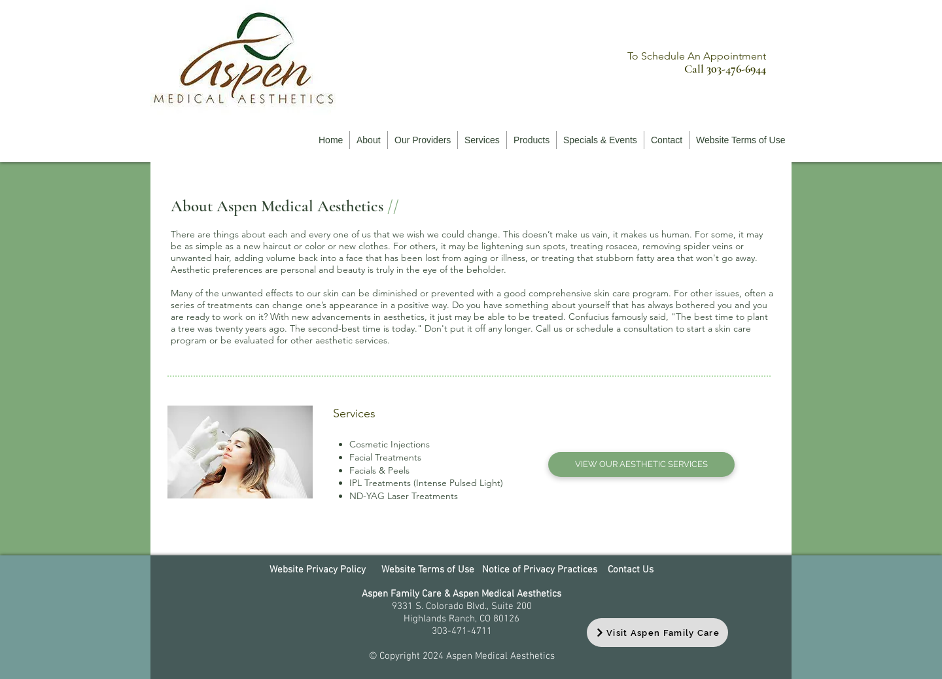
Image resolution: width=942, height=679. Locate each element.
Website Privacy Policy (318, 570)
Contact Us (629, 570)
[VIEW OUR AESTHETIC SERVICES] (641, 464)
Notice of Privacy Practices (539, 570)
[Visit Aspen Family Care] (657, 632)
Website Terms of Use (427, 570)
